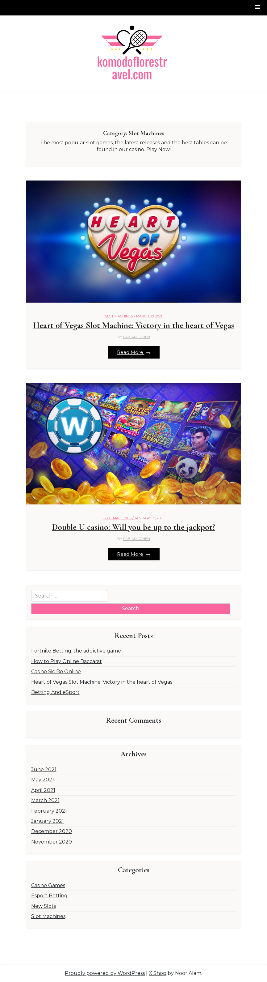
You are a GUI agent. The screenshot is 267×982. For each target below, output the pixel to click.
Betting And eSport (55, 692)
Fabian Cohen (136, 337)
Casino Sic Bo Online (56, 671)
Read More (133, 352)
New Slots (43, 906)
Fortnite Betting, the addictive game (76, 651)
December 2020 (51, 831)
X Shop (157, 973)
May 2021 (42, 780)
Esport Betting (49, 896)
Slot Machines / (120, 316)
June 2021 (43, 769)
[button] (258, 7)
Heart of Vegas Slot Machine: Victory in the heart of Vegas (133, 325)
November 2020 (51, 842)
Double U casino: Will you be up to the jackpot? (133, 527)
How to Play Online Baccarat (66, 661)
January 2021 (47, 821)
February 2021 (49, 811)
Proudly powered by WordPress (105, 973)
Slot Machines (48, 916)
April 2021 (43, 790)
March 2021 (45, 800)
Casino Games (48, 885)
